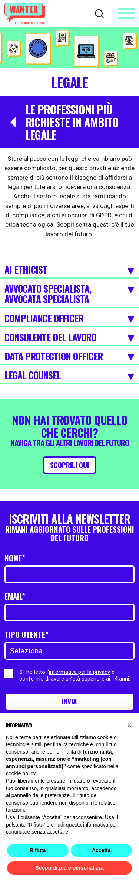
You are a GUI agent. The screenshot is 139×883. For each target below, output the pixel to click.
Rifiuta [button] (38, 850)
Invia (69, 701)
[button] (129, 725)
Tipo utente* (26, 634)
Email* (14, 596)
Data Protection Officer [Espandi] (69, 357)
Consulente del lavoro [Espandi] (69, 338)
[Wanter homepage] (24, 13)
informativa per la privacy (79, 672)
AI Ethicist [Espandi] (69, 270)
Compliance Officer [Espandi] (69, 319)
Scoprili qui (69, 465)
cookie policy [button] (20, 773)
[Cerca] (99, 13)
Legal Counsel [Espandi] (69, 376)
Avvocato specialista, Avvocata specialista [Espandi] (69, 294)
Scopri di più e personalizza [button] (69, 868)
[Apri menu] (126, 13)
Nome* (14, 558)
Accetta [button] (101, 850)
